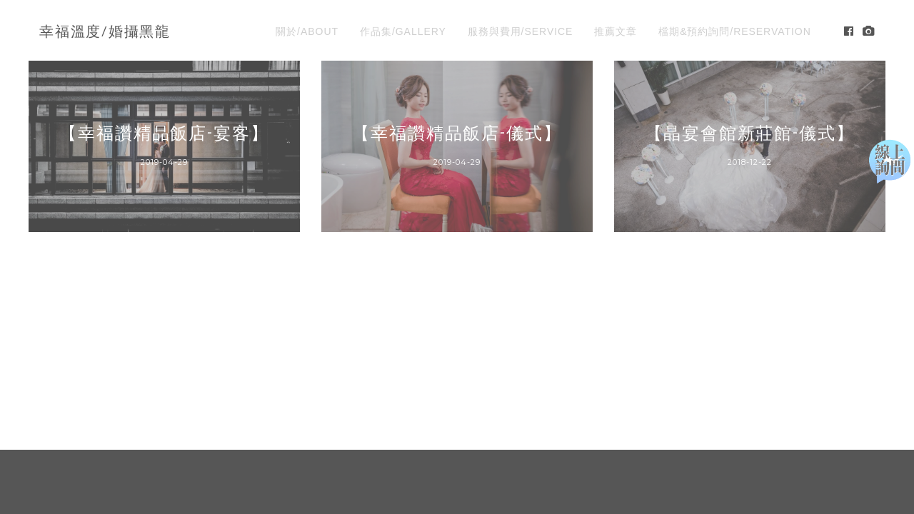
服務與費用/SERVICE (520, 31)
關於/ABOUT (307, 31)
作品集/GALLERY (403, 31)
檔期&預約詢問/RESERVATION (734, 31)
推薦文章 (615, 31)
